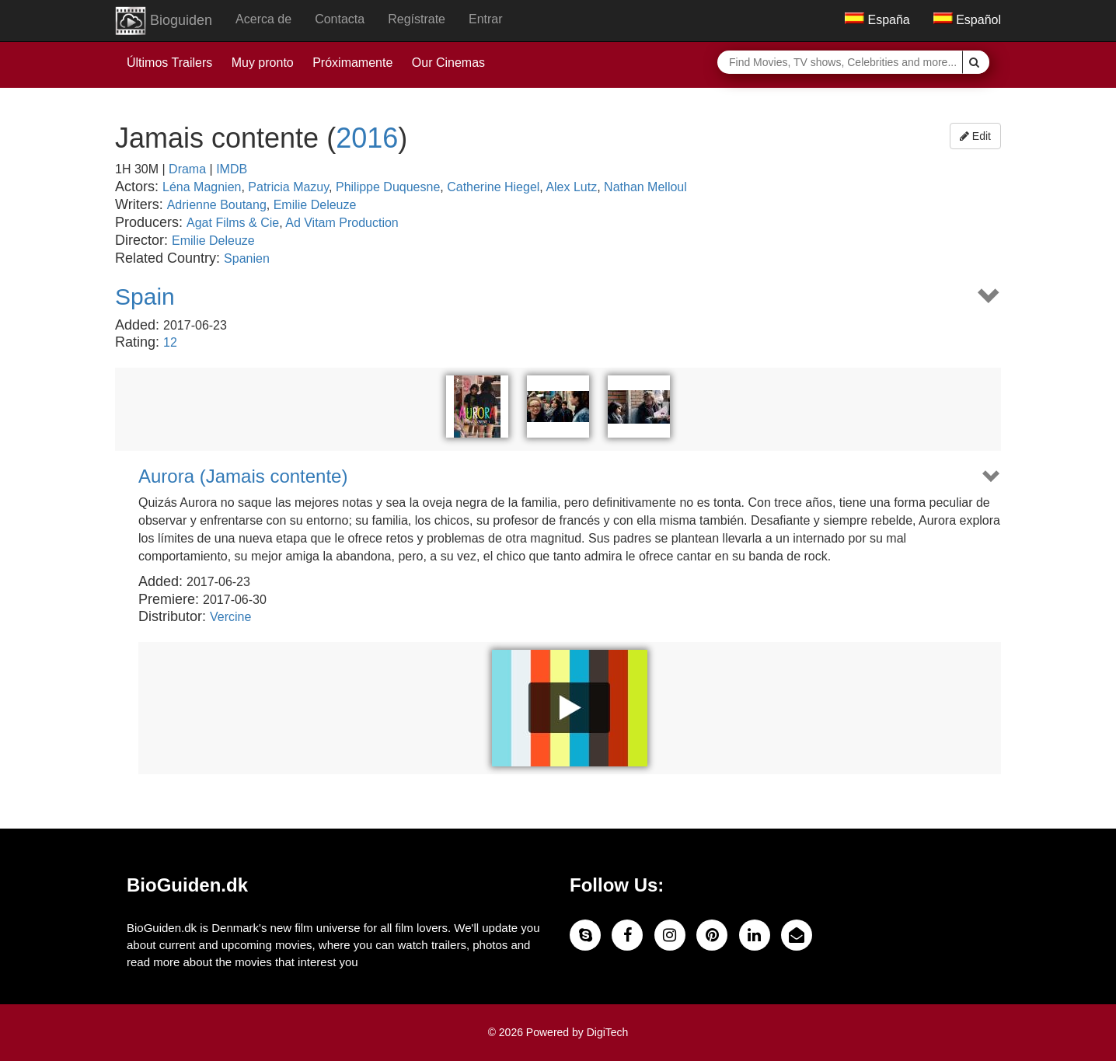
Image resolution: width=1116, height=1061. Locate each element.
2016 (367, 138)
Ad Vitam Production (342, 222)
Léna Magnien (201, 187)
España (877, 19)
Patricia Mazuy (288, 187)
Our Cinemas (448, 62)
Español (967, 19)
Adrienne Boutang (217, 204)
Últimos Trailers (169, 62)
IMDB (231, 169)
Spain (145, 296)
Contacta (339, 19)
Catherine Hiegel (493, 187)
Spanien (247, 258)
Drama (187, 169)
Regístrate (416, 19)
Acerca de (263, 19)
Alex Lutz (571, 187)
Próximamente (352, 62)
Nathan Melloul (645, 187)
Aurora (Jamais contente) (242, 476)
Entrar (486, 19)
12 (170, 342)
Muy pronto (263, 62)
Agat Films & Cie (233, 222)
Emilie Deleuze (315, 204)
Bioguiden (163, 21)
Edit (975, 136)
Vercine (230, 616)
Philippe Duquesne (388, 187)
